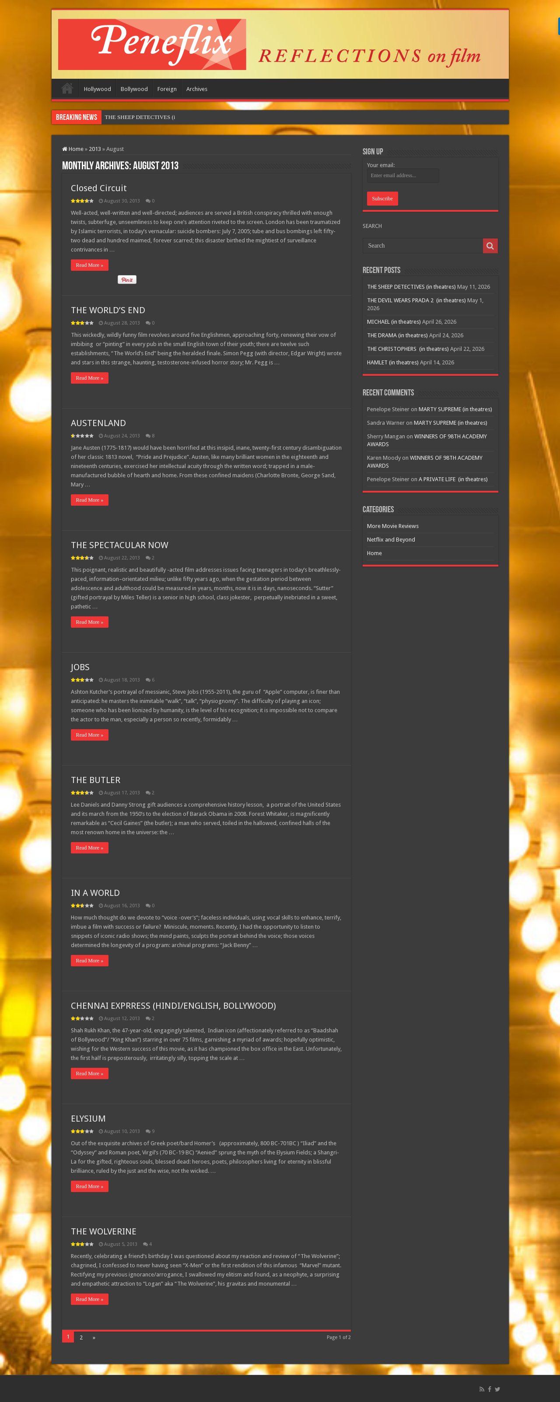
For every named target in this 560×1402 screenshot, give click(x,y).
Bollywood (134, 89)
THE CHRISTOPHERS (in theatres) (408, 349)
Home (67, 88)
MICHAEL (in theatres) (394, 321)
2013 (95, 149)
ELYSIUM (88, 1118)
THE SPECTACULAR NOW (119, 545)
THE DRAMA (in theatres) (397, 335)
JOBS (80, 667)
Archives (196, 89)
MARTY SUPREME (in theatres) (455, 409)
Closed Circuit (99, 188)
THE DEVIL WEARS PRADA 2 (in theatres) (416, 300)
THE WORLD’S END (108, 310)
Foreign (167, 89)
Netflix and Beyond (391, 539)
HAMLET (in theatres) (393, 362)
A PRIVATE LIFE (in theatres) (453, 479)
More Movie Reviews (393, 526)
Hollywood (97, 89)
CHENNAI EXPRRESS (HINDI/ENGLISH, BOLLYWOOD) (173, 1005)
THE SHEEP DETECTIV (134, 117)
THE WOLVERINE (103, 1231)
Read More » (90, 265)
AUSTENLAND (98, 423)
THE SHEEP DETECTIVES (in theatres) (411, 286)
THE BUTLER (95, 780)
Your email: (381, 165)
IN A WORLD (95, 893)
